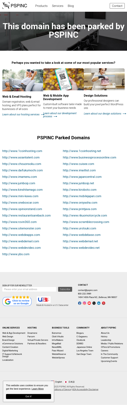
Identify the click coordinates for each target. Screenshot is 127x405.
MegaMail (56, 344)
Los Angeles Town (85, 351)
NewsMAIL (57, 347)
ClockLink (81, 340)
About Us (105, 333)
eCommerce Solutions (12, 344)
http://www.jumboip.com (18, 183)
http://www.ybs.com (15, 254)
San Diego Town (84, 354)
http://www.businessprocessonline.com (89, 157)
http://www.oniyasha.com (80, 203)
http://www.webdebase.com (82, 235)
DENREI (80, 344)
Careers (104, 351)
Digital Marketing (10, 351)
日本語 (71, 382)
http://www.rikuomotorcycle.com (85, 216)
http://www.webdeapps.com (21, 235)
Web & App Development (13, 333)
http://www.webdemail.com (20, 241)
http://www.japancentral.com (82, 177)
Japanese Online (84, 347)
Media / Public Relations (112, 344)
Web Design (7, 337)
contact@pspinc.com (87, 290)
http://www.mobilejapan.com (82, 196)
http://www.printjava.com (80, 209)
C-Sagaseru (82, 337)
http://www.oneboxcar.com (20, 203)
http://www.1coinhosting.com (22, 151)
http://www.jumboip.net (78, 183)
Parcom (31, 337)
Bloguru (80, 333)
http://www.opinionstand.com (22, 209)
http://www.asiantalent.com (21, 157)
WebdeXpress (58, 358)
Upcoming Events (109, 361)
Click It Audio (58, 337)
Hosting (32, 328)
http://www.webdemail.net (80, 241)
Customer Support (109, 358)
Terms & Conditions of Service (57, 390)
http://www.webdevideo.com (21, 248)
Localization (7, 360)
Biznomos (56, 333)
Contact (117, 6)
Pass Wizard (57, 351)
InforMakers (57, 340)
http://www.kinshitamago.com (22, 190)
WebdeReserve (59, 354)
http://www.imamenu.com (19, 177)
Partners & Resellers (37, 344)
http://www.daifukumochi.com (22, 170)
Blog (71, 6)
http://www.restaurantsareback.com (26, 216)
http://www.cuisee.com (78, 164)
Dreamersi (32, 333)
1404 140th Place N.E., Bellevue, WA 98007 (97, 297)
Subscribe (65, 289)
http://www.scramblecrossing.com (86, 222)
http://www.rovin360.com (19, 222)
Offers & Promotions (110, 347)
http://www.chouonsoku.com (21, 164)
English (58, 382)
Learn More (38, 389)
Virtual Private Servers (38, 340)
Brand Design (8, 340)
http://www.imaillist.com (79, 170)
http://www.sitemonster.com (21, 228)
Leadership (106, 340)
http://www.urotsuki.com (79, 228)
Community (83, 328)
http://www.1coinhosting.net (82, 151)
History (104, 337)
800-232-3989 (84, 294)
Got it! (28, 396)
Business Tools (60, 328)
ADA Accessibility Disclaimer (85, 390)
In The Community (109, 354)
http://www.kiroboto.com (79, 190)
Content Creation (10, 347)
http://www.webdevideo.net (81, 248)
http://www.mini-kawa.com (20, 196)
